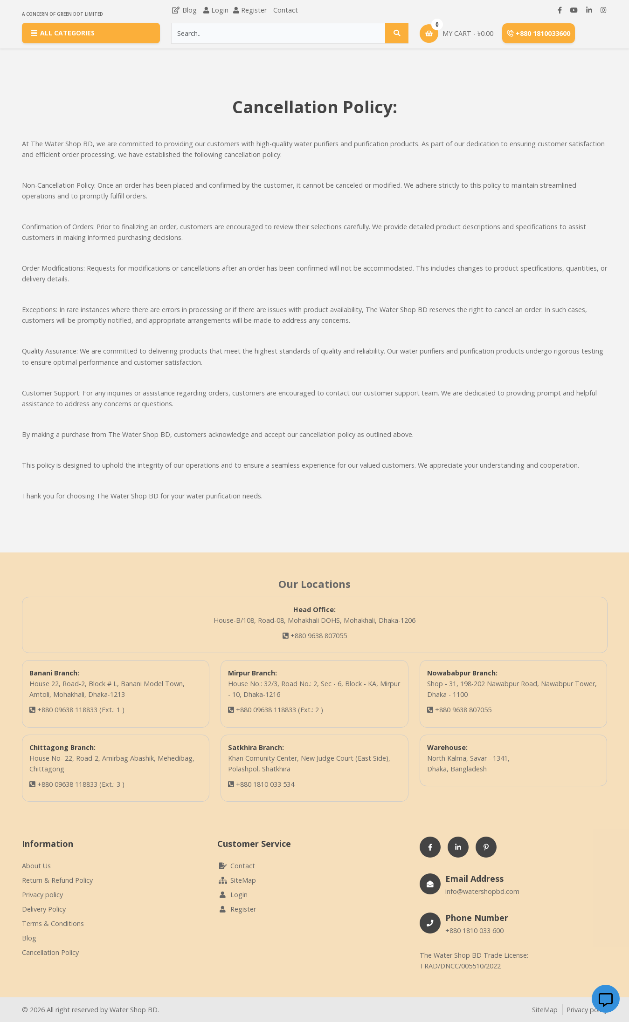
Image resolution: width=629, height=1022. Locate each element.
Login (219, 10)
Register (254, 10)
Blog (184, 10)
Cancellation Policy (50, 952)
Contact (285, 10)
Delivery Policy (44, 909)
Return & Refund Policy (57, 880)
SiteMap (236, 880)
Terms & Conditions (53, 923)
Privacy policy (42, 894)
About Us (36, 865)
